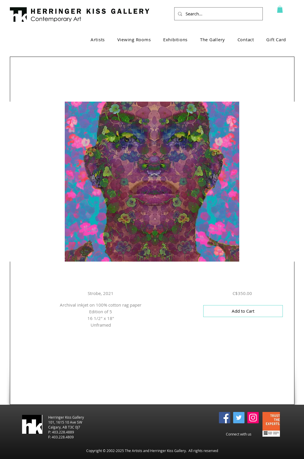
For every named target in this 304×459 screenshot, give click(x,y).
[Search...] (218, 14)
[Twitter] (238, 417)
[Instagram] (253, 417)
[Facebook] (224, 417)
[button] (280, 9)
